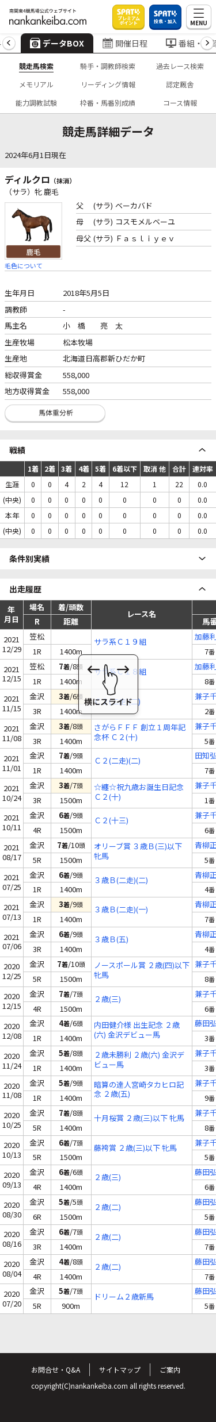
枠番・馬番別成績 (107, 102)
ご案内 (170, 1369)
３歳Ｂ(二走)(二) (121, 880)
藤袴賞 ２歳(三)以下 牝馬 (135, 1148)
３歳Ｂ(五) (111, 940)
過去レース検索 (180, 66)
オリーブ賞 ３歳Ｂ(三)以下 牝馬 (138, 851)
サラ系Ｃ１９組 (120, 642)
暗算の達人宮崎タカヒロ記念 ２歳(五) (139, 1090)
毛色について (24, 265)
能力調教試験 (36, 102)
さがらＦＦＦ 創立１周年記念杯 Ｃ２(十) (139, 732)
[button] (9, 43)
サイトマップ (120, 1369)
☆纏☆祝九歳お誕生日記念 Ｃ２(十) (139, 792)
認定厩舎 (180, 84)
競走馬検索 (36, 66)
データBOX (57, 43)
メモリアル (36, 84)
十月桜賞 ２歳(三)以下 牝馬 (139, 1118)
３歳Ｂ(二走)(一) (121, 910)
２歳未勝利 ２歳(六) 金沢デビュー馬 (139, 1060)
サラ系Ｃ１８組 (120, 672)
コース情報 (180, 102)
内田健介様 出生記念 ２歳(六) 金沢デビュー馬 (137, 1030)
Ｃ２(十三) (111, 821)
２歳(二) (107, 1207)
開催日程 (125, 43)
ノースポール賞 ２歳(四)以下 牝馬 (142, 970)
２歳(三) (107, 999)
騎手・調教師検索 (107, 66)
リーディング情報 (108, 84)
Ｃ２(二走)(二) (117, 702)
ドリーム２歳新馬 (124, 1297)
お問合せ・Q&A (55, 1369)
